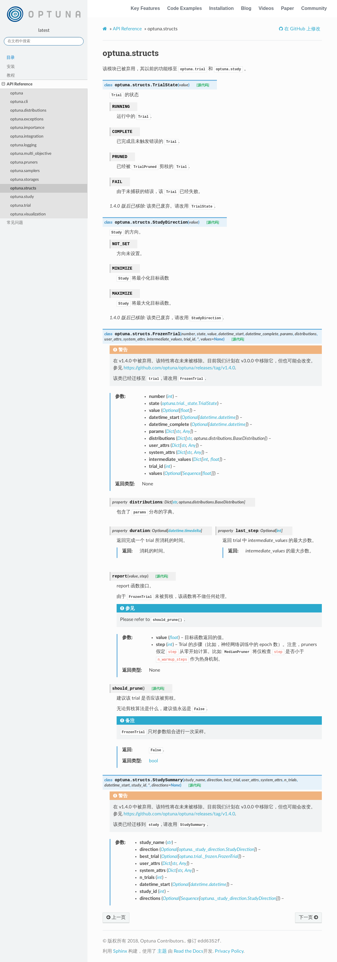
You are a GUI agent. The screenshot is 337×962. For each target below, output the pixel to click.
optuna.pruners (24, 162)
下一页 (308, 917)
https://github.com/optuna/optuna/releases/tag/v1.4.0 (179, 368)
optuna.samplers (25, 170)
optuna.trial (20, 205)
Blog (246, 8)
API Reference (17, 84)
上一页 (116, 917)
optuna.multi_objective (30, 153)
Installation (221, 8)
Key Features (145, 8)
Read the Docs (188, 951)
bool (153, 761)
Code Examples (184, 8)
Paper (287, 8)
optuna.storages (24, 179)
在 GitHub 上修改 (301, 29)
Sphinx (120, 951)
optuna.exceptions (26, 119)
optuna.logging (23, 145)
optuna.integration (26, 136)
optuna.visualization (28, 214)
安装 (11, 66)
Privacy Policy (229, 951)
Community (314, 8)
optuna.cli (19, 101)
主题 (162, 951)
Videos (266, 8)
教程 (11, 75)
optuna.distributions (28, 110)
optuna (16, 93)
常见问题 (15, 222)
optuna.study (22, 196)
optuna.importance (27, 127)
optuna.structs (23, 188)
